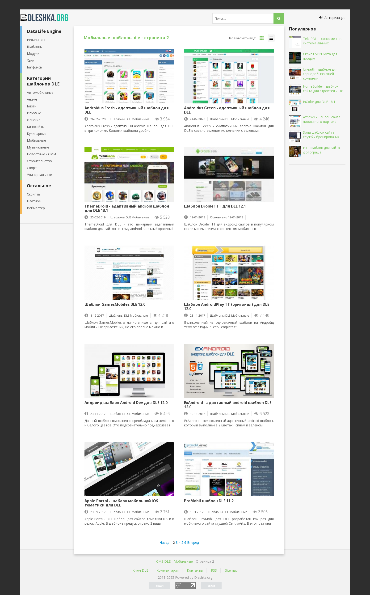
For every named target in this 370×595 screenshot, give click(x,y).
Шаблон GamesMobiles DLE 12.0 (114, 304)
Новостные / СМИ (41, 154)
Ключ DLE (140, 570)
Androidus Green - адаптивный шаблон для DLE (227, 110)
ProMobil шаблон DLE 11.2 (209, 501)
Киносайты (36, 126)
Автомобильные (40, 92)
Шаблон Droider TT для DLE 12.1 (215, 206)
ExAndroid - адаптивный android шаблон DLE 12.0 (227, 404)
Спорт (32, 168)
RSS (214, 570)
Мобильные (36, 140)
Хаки (30, 60)
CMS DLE (163, 561)
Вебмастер (36, 208)
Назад (164, 542)
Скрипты (34, 194)
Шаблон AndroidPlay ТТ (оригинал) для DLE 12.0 (226, 306)
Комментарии (167, 570)
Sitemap (231, 570)
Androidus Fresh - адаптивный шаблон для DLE (126, 110)
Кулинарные (36, 133)
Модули (33, 53)
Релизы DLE (36, 40)
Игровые (34, 113)
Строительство (39, 161)
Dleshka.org (47, 17)
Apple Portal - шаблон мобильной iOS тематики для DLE (121, 503)
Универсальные (39, 174)
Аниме (32, 99)
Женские (33, 120)
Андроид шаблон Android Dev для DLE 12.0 (126, 402)
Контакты (195, 570)
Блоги (31, 106)
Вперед (193, 542)
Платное (34, 201)
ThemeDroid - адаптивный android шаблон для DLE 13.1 (126, 208)
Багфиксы (34, 67)
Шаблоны (34, 46)
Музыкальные (38, 147)
